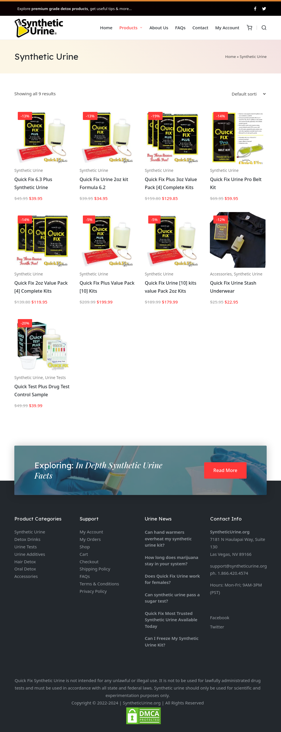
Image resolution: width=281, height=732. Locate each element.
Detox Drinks (27, 539)
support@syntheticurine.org (238, 566)
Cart (84, 554)
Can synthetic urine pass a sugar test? (172, 598)
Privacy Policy (93, 591)
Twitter (217, 627)
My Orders (90, 539)
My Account (91, 532)
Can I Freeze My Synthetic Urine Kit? (171, 641)
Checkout (89, 561)
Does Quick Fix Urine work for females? (172, 579)
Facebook (219, 617)
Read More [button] (225, 470)
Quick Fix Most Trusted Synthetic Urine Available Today (171, 619)
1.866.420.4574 (233, 573)
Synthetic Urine (28, 170)
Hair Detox (25, 561)
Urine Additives (29, 554)
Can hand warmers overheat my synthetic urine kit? (168, 538)
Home (230, 56)
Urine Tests (55, 377)
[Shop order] (249, 94)
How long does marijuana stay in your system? (171, 560)
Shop (85, 547)
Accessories (221, 274)
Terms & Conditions (99, 584)
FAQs (85, 576)
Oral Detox (25, 569)
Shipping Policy (95, 569)
